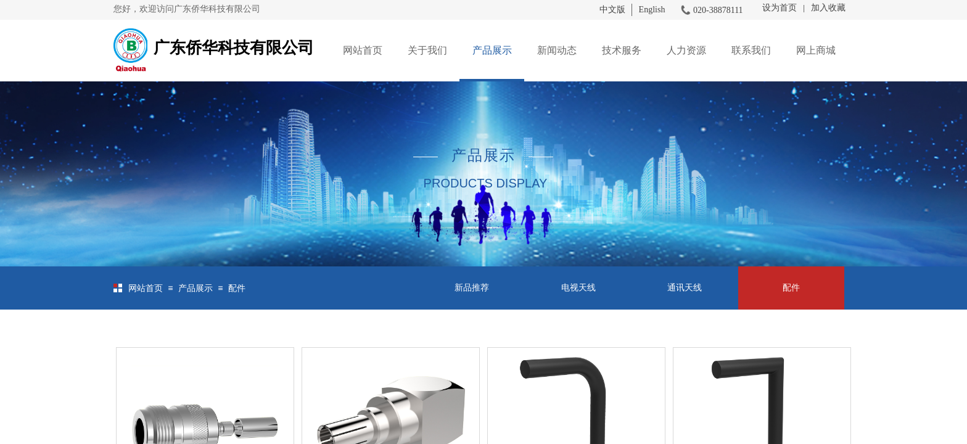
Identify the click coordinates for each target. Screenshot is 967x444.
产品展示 (492, 50)
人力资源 (686, 50)
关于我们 (427, 50)
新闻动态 (557, 50)
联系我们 (751, 50)
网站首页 (362, 50)
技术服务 (621, 50)
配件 (236, 288)
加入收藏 (828, 7)
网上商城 (816, 50)
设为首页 (779, 7)
